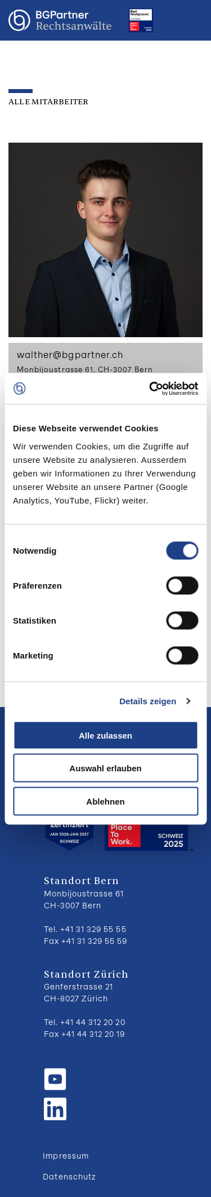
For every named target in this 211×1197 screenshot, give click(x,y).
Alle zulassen (105, 735)
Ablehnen (105, 801)
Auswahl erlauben (105, 768)
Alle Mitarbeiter (48, 102)
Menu (191, 20)
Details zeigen (147, 701)
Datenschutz (69, 1176)
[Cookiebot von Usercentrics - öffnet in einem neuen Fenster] (150, 388)
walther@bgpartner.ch (70, 354)
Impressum (65, 1155)
